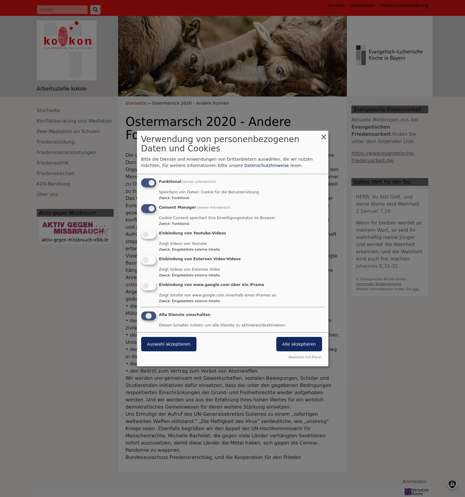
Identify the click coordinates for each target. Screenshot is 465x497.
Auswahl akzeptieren (168, 344)
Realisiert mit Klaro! (305, 357)
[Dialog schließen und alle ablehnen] (323, 134)
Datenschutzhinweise (266, 165)
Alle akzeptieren (299, 344)
